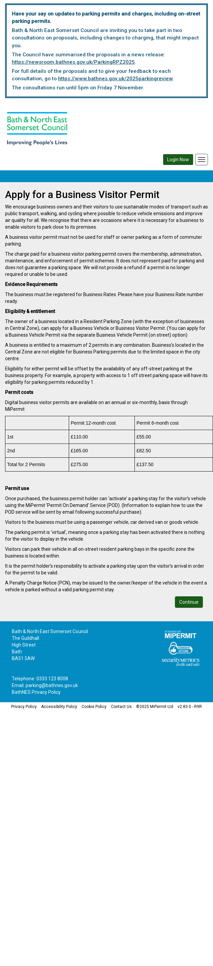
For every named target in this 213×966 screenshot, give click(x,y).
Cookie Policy (94, 706)
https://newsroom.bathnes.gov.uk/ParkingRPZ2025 (73, 62)
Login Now (178, 159)
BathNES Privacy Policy (36, 692)
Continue (189, 602)
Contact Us (121, 706)
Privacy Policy (24, 706)
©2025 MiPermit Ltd (154, 706)
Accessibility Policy (59, 706)
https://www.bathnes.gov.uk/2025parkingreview (115, 79)
